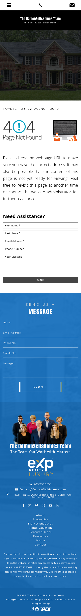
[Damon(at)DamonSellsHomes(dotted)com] (72, 5)
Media (40, 540)
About (40, 515)
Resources (40, 536)
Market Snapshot (40, 523)
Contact (40, 544)
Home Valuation (40, 528)
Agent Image (42, 603)
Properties (40, 519)
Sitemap (36, 599)
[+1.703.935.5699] (40, 484)
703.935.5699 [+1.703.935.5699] (25, 567)
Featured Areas (40, 532)
